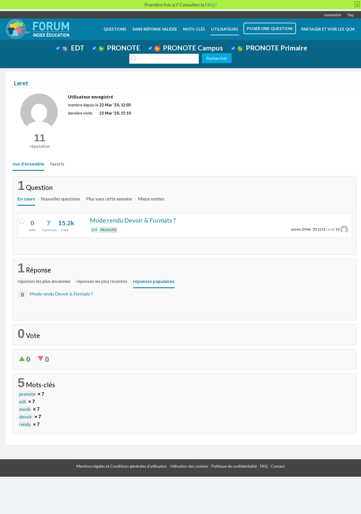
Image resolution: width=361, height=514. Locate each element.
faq (350, 15)
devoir (25, 416)
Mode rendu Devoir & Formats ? (133, 220)
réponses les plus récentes (101, 281)
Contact (278, 466)
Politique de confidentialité (234, 466)
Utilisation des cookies (189, 466)
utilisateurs (224, 29)
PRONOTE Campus (188, 48)
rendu (25, 424)
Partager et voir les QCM (328, 29)
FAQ (264, 466)
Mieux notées (151, 198)
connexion (332, 15)
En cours (26, 198)
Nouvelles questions (60, 198)
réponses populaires (153, 281)
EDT (73, 48)
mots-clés (194, 29)
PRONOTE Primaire (272, 48)
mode (25, 409)
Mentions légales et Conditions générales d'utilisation (121, 466)
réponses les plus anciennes (44, 281)
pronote (27, 394)
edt (22, 401)
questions (115, 29)
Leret (330, 229)
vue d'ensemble (28, 163)
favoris (57, 163)
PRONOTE (119, 48)
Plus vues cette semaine (109, 198)
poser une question (269, 28)
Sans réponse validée (154, 29)
